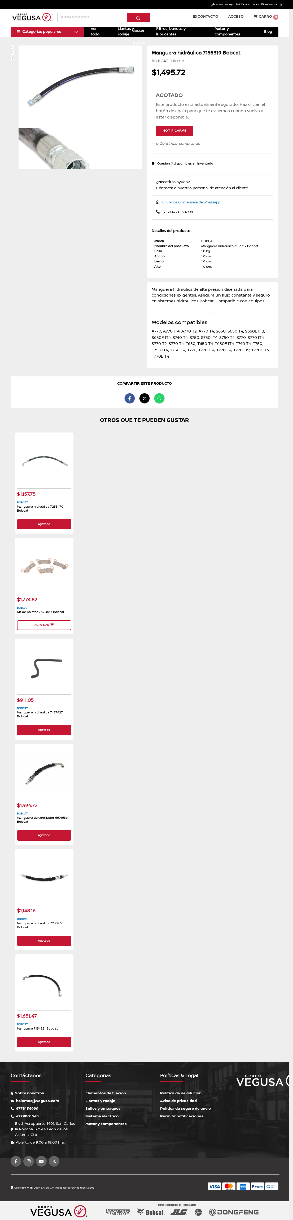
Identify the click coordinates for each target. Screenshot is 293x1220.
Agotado (44, 524)
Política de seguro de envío (185, 1108)
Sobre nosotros (27, 1093)
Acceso (236, 17)
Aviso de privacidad (178, 1100)
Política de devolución (181, 1093)
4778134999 (24, 1108)
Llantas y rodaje (100, 1100)
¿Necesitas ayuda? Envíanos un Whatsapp (246, 4)
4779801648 (25, 1116)
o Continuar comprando (178, 144)
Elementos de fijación (105, 1093)
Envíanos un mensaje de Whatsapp (191, 202)
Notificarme (174, 131)
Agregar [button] (44, 625)
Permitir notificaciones (181, 1116)
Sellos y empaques (103, 1108)
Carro (265, 17)
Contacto (205, 17)
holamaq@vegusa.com (35, 1100)
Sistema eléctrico (102, 1116)
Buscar (138, 19)
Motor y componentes (106, 1123)
